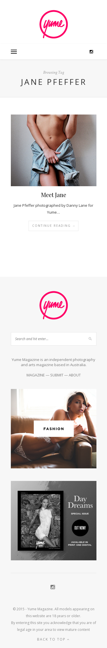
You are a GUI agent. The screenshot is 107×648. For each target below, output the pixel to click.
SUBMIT (56, 375)
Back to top (53, 639)
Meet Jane (53, 194)
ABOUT (75, 375)
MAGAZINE (36, 375)
